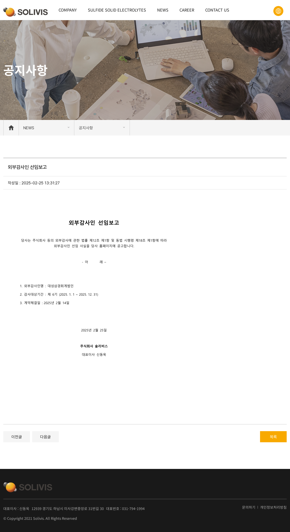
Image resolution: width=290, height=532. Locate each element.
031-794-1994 (133, 508)
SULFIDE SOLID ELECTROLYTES (117, 10)
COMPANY (68, 10)
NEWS (162, 10)
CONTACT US (217, 10)
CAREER (187, 10)
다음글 (45, 436)
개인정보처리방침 (273, 507)
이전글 (16, 436)
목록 (273, 436)
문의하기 (248, 507)
